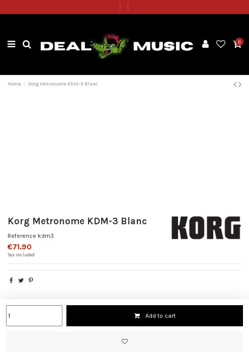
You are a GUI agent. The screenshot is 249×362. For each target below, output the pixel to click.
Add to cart (154, 315)
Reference (22, 235)
